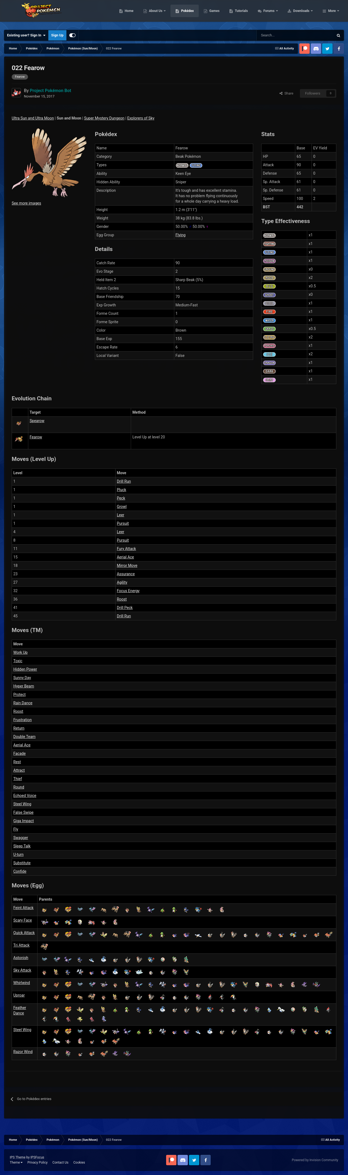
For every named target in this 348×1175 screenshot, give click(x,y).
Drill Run (124, 481)
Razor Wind (23, 1052)
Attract (19, 770)
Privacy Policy (37, 1162)
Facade (19, 753)
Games (248, 13)
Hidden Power (25, 669)
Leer (120, 515)
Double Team (24, 736)
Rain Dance (22, 703)
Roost (122, 599)
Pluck (121, 490)
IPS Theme (18, 1157)
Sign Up (57, 35)
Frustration (22, 720)
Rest (17, 762)
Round (18, 787)
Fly (15, 829)
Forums (303, 13)
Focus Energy (128, 591)
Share (286, 93)
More (332, 13)
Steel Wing (22, 804)
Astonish (20, 958)
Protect (19, 694)
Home (163, 13)
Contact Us (60, 1162)
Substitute (21, 863)
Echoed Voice (24, 795)
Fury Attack (126, 548)
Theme (16, 1162)
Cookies (79, 1162)
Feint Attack (23, 908)
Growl (122, 506)
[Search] (276, 35)
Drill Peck (125, 607)
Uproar (19, 995)
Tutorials (276, 13)
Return (18, 728)
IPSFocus (37, 1157)
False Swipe (23, 812)
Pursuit (123, 523)
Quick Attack (24, 933)
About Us (190, 13)
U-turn (18, 854)
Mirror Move (127, 565)
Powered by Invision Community (315, 1160)
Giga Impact (23, 821)
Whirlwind (21, 983)
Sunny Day (22, 678)
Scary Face (22, 920)
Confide (19, 871)
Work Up (20, 652)
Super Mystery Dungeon (104, 118)
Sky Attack (22, 970)
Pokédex (222, 13)
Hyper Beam (23, 686)
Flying (181, 235)
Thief (17, 779)
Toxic (17, 661)
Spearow (37, 421)
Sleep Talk (21, 846)
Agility (122, 582)
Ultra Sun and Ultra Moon (33, 118)
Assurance (126, 574)
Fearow (36, 437)
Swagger (20, 837)
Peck (121, 498)
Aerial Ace (125, 557)
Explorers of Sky (140, 118)
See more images (26, 203)
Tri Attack (21, 945)
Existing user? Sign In (26, 35)
